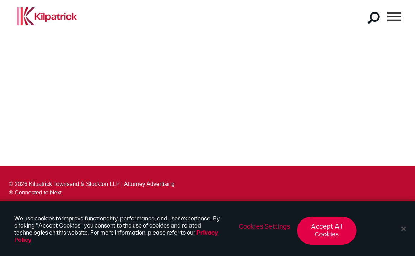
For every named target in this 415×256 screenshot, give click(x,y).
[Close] (403, 230)
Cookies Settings (264, 228)
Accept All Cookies (326, 232)
